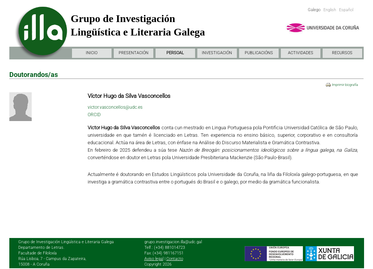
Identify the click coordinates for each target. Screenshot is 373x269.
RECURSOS (342, 52)
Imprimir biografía (345, 85)
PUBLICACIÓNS (259, 52)
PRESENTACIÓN (133, 52)
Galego (314, 9)
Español (346, 9)
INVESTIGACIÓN (217, 52)
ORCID (94, 114)
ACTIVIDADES (300, 52)
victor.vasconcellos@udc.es (115, 107)
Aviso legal (153, 258)
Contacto (174, 258)
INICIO (91, 52)
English (329, 9)
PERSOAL (175, 52)
